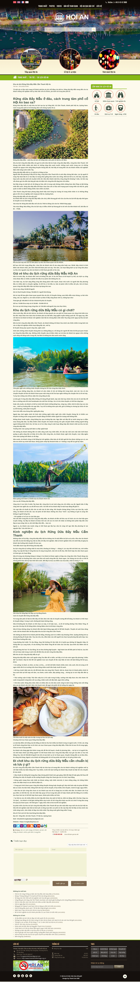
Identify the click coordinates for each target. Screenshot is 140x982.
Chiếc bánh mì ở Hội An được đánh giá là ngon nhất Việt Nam (34, 929)
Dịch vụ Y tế (109, 115)
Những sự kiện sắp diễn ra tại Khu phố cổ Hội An (30, 931)
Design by (71, 979)
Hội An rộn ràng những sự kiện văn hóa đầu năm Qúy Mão (33, 894)
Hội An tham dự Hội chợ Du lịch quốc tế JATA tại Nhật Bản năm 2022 (36, 935)
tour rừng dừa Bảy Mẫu (60, 753)
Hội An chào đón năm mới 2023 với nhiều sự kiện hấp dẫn (33, 902)
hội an (95, 949)
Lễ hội (97, 102)
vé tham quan (113, 949)
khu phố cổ (122, 949)
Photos (52, 6)
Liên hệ (99, 6)
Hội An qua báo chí (87, 6)
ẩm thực (122, 956)
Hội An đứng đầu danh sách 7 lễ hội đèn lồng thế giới (31, 909)
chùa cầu (113, 953)
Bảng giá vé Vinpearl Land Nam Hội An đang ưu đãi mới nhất (34, 907)
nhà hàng (104, 956)
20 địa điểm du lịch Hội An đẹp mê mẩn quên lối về (31, 919)
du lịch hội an (104, 949)
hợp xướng (122, 953)
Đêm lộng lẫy (19, 937)
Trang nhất (42, 6)
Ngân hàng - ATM (120, 115)
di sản (113, 956)
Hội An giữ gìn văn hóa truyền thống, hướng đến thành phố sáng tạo (36, 933)
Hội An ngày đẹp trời (21, 905)
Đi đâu (97, 115)
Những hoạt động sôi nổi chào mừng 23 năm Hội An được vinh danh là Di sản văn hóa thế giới (44, 921)
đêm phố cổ (104, 953)
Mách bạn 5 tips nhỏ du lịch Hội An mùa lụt (28, 911)
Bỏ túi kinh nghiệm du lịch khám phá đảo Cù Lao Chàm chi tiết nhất (36, 913)
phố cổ (95, 953)
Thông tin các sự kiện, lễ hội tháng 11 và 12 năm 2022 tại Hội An (35, 923)
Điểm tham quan (108, 102)
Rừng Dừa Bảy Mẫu (20, 106)
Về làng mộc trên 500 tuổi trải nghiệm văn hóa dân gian (32, 898)
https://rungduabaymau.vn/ (29, 822)
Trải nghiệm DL (121, 102)
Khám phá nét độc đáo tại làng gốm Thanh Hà (29, 927)
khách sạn (95, 956)
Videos (59, 6)
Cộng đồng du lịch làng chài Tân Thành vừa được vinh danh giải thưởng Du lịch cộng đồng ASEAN (45, 900)
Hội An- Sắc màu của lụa (22, 925)
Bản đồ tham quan (71, 6)
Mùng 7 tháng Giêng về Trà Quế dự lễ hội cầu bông (31, 896)
